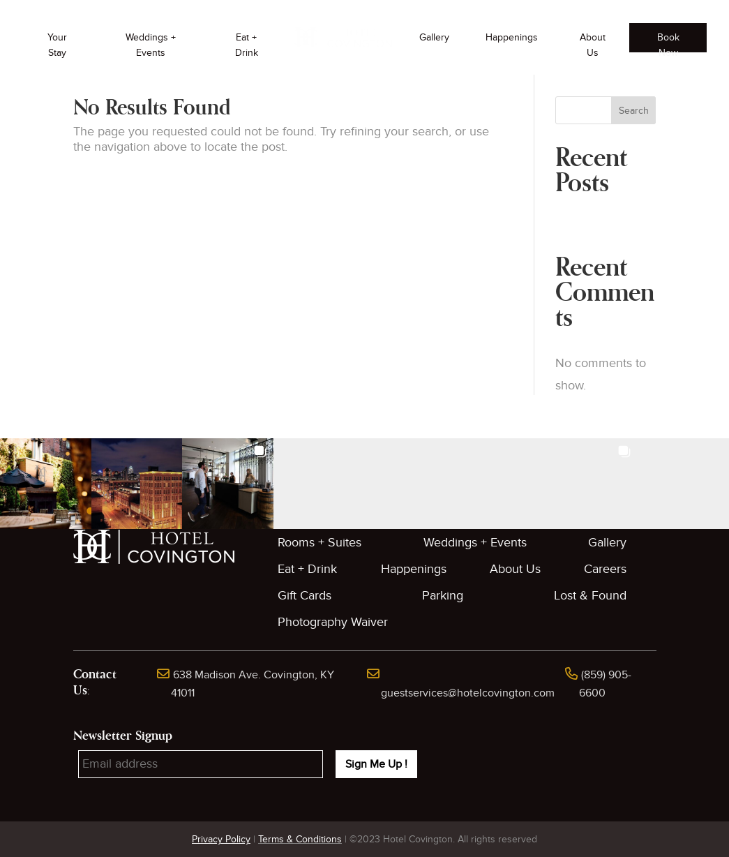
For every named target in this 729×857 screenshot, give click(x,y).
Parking (442, 595)
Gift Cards (304, 595)
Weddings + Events (151, 45)
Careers (605, 569)
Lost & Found (590, 595)
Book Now (668, 41)
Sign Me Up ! (376, 764)
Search (634, 111)
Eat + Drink (246, 45)
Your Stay (57, 45)
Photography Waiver (333, 622)
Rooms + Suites (319, 542)
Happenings (512, 37)
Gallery (434, 37)
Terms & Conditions (300, 839)
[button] (45, 484)
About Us (593, 45)
